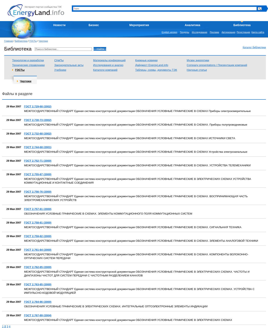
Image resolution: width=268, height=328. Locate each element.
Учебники (60, 69)
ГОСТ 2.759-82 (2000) (37, 236)
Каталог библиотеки (254, 47)
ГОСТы (33, 41)
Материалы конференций (109, 60)
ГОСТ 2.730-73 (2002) (37, 120)
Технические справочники (28, 65)
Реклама (214, 32)
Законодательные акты (69, 65)
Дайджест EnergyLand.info (151, 65)
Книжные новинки (146, 60)
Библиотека (242, 25)
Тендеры (184, 32)
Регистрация (243, 32)
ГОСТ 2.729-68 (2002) (37, 106)
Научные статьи (197, 69)
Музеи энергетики (198, 60)
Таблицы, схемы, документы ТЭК (156, 69)
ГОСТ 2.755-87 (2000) (37, 174)
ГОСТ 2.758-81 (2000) (37, 222)
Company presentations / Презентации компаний (217, 65)
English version (169, 32)
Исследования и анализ (108, 65)
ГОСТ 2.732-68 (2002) (37, 133)
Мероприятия (139, 25)
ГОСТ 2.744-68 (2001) (37, 147)
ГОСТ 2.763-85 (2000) (37, 284)
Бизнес (94, 25)
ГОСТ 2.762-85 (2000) (37, 267)
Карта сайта (257, 32)
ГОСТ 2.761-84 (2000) (37, 249)
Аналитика (192, 25)
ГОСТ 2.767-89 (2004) (37, 315)
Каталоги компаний (105, 69)
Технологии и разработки (28, 60)
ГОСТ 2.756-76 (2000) (37, 191)
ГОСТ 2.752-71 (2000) (37, 160)
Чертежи (43, 41)
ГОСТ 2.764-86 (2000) (37, 301)
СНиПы (59, 60)
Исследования (199, 32)
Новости (59, 25)
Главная (8, 41)
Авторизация (228, 32)
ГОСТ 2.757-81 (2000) (37, 209)
